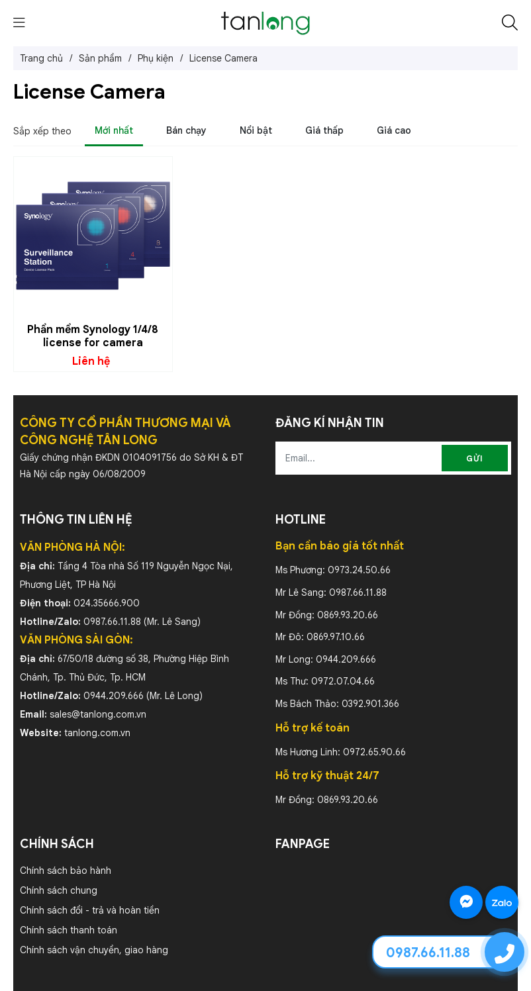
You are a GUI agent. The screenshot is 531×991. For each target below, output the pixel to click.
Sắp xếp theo (42, 131)
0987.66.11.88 (112, 622)
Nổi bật (256, 130)
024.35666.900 (106, 603)
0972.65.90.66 (374, 752)
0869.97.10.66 (336, 637)
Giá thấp (324, 130)
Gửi (474, 458)
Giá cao (394, 130)
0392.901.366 (370, 704)
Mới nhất (114, 130)
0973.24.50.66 (359, 570)
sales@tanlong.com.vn (98, 714)
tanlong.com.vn (97, 733)
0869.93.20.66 (347, 615)
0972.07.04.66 (343, 681)
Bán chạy (186, 130)
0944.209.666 (113, 696)
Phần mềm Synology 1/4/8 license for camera (92, 336)
